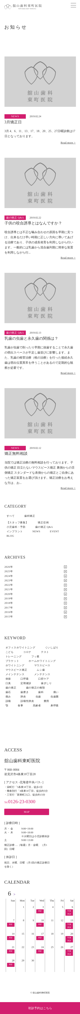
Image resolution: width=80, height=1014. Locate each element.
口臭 (8, 683)
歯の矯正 (11, 687)
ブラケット (12, 660)
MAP (26, 811)
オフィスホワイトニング (20, 647)
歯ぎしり (46, 683)
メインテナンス (15, 674)
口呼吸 (24, 678)
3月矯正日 (13, 122)
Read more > (68, 142)
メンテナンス (42, 674)
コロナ (27, 652)
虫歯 (38, 696)
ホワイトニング (15, 665)
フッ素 (35, 656)
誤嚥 (8, 701)
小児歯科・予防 (16, 526)
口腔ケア (43, 678)
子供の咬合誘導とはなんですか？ (33, 223)
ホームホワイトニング (42, 660)
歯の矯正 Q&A (44, 526)
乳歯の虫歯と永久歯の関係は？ (31, 338)
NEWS (36, 531)
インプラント (15, 531)
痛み (8, 696)
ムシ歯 (41, 669)
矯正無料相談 (16, 453)
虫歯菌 (55, 696)
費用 (46, 701)
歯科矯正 (29, 515)
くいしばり (52, 647)
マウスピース (42, 665)
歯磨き (24, 692)
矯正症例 (43, 522)
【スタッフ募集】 (17, 522)
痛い (56, 692)
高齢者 (37, 705)
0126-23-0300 (19, 801)
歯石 (8, 692)
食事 (20, 705)
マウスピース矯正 (16, 669)
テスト (45, 652)
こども (10, 652)
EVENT (54, 531)
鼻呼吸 (55, 705)
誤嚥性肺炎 (27, 701)
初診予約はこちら (40, 1008)
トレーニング (14, 656)
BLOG (10, 535)
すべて (11, 515)
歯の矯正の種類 (35, 687)
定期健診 (25, 683)
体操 (8, 678)
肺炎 (23, 696)
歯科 (41, 692)
